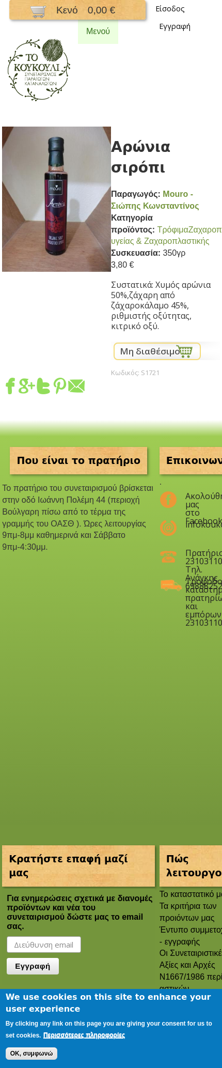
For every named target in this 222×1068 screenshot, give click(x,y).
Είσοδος (170, 8)
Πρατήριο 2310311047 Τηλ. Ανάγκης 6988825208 (196, 557)
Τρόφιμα (172, 229)
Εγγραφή (175, 26)
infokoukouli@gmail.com (196, 524)
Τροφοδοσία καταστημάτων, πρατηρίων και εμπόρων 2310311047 (196, 585)
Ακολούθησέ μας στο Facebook (196, 500)
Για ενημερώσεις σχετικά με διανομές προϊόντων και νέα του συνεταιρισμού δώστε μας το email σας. (79, 912)
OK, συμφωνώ (31, 1053)
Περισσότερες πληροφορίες (84, 1035)
